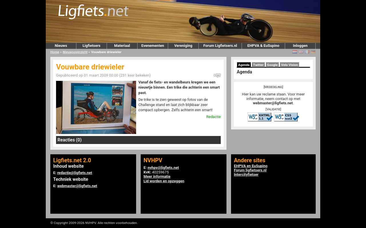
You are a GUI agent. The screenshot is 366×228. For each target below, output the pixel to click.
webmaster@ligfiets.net (273, 103)
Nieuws (61, 45)
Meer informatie (157, 176)
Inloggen (300, 45)
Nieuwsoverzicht (75, 52)
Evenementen (152, 45)
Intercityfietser (246, 174)
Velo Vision (289, 65)
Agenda (244, 65)
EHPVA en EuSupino (251, 166)
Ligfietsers (91, 45)
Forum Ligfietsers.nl (220, 45)
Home (54, 52)
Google (272, 65)
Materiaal (122, 45)
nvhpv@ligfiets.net (163, 167)
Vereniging (183, 45)
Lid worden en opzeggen (164, 181)
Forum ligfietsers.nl (250, 170)
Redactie (213, 117)
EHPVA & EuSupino (263, 45)
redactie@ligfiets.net (74, 173)
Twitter (258, 65)
